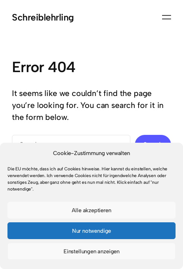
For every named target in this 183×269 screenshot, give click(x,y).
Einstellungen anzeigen (91, 251)
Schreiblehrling (43, 17)
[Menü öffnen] (166, 17)
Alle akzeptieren (91, 210)
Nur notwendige (91, 231)
